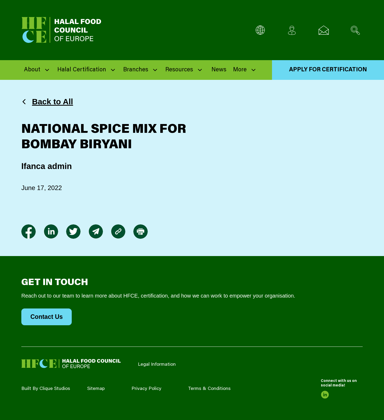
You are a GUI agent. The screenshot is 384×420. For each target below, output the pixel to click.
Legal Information (157, 364)
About (32, 70)
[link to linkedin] (51, 231)
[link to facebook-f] (28, 231)
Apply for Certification (328, 70)
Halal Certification (81, 70)
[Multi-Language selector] (260, 30)
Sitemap (96, 388)
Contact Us (46, 316)
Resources (179, 70)
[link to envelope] (96, 231)
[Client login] (292, 30)
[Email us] (323, 30)
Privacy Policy (146, 388)
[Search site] (355, 30)
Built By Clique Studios (45, 388)
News (218, 70)
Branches (135, 70)
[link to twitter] (73, 231)
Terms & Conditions (209, 388)
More (240, 70)
